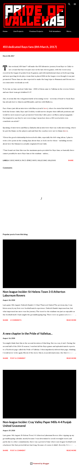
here (45, 108)
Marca (18, 160)
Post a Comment (18, 358)
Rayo (34, 160)
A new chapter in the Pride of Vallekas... (28, 333)
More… (69, 31)
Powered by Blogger (39, 463)
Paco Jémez (27, 160)
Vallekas (52, 160)
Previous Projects (36, 31)
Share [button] (70, 160)
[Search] (69, 4)
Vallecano (42, 160)
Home (5, 31)
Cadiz (11, 160)
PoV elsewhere (55, 31)
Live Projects (18, 31)
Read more (71, 320)
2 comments (15, 320)
